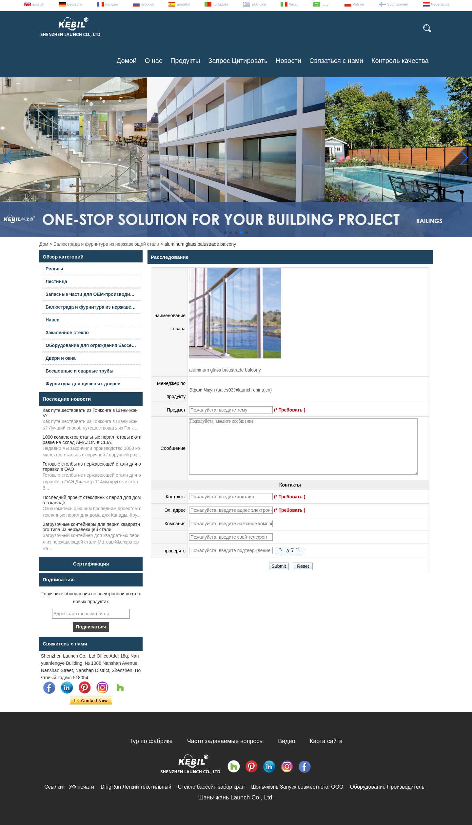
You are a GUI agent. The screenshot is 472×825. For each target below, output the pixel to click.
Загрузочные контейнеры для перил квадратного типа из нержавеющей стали (91, 527)
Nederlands (440, 4)
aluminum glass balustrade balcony (225, 370)
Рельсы (54, 268)
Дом (43, 244)
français (111, 4)
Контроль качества (400, 60)
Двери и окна (61, 358)
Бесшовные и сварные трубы (79, 371)
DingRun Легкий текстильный (136, 787)
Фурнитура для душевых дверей (83, 383)
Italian (293, 4)
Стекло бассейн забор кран (211, 787)
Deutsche (74, 4)
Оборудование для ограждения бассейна (93, 345)
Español (183, 4)
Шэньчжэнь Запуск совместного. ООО (297, 787)
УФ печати (81, 787)
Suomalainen (397, 4)
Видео (286, 741)
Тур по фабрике (151, 741)
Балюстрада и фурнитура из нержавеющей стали (106, 244)
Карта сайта (326, 741)
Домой (127, 60)
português (221, 4)
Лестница (56, 281)
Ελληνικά (258, 4)
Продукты (185, 60)
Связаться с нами (336, 60)
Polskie (358, 4)
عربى (326, 4)
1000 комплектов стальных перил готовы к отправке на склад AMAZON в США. (92, 439)
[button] (225, 232)
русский (147, 4)
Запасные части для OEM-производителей (93, 294)
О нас (153, 60)
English (38, 4)
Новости (288, 60)
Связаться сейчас (91, 701)
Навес (52, 319)
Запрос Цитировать (237, 60)
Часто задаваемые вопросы (225, 741)
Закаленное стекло (67, 332)
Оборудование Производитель (387, 787)
